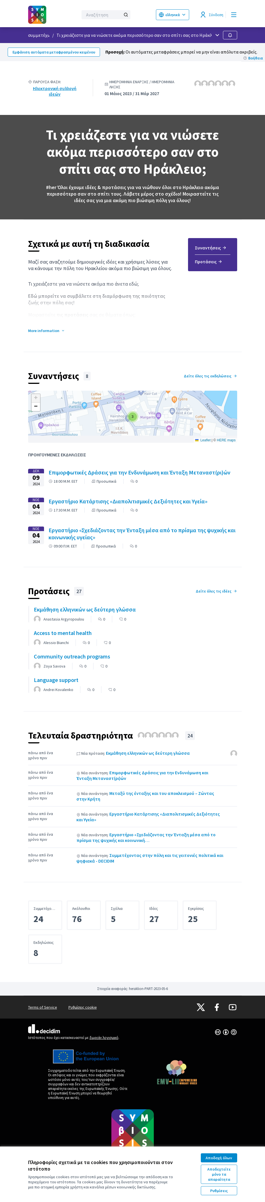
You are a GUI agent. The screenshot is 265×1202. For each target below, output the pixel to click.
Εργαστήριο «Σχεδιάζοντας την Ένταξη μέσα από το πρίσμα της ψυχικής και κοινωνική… (146, 837)
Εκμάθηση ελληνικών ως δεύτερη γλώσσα (148, 753)
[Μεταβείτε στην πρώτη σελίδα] (39, 15)
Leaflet (203, 440)
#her (51, 187)
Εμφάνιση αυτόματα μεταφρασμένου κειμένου (53, 52)
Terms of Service (42, 1007)
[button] (46, 330)
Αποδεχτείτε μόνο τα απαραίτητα (219, 1174)
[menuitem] (212, 249)
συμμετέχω (39, 35)
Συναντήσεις (211, 248)
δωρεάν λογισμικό (103, 1037)
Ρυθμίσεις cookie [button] (82, 1007)
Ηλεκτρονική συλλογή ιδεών (54, 91)
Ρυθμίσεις (219, 1190)
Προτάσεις (208, 261)
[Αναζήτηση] (106, 14)
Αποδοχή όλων (219, 1157)
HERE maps (226, 440)
